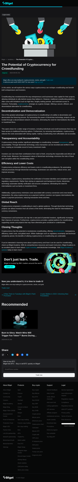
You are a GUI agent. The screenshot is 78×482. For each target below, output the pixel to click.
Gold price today (23, 466)
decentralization (58, 231)
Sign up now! (39, 82)
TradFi (20, 397)
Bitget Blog (6, 407)
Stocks (20, 403)
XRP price (35, 438)
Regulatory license (67, 406)
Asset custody (51, 419)
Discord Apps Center (24, 456)
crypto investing (31, 247)
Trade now (39, 375)
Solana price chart (38, 424)
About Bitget (7, 390)
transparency (64, 142)
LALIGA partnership (9, 433)
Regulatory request (67, 399)
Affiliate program (52, 413)
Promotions (50, 426)
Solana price (36, 448)
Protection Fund (8, 423)
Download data (51, 423)
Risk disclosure (66, 419)
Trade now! (49, 80)
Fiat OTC (20, 443)
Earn (19, 416)
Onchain (20, 400)
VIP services (51, 409)
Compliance (65, 402)
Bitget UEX (6, 426)
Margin (20, 413)
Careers (5, 400)
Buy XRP (35, 403)
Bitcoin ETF (36, 431)
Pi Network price (37, 441)
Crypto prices (36, 414)
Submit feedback (52, 390)
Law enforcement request (66, 394)
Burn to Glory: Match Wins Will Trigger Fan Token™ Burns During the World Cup (18, 334)
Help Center (50, 393)
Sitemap (5, 447)
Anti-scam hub (51, 402)
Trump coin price (37, 452)
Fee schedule (51, 433)
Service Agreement (67, 390)
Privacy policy (65, 413)
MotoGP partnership (9, 437)
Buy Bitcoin (35, 393)
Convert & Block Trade (23, 408)
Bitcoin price (36, 417)
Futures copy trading (24, 423)
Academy (11, 59)
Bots (19, 430)
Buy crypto (35, 390)
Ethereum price (37, 421)
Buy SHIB (35, 410)
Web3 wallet (21, 440)
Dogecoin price (37, 455)
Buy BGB (35, 407)
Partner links (7, 430)
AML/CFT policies (67, 409)
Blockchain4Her (8, 443)
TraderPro (21, 437)
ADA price (35, 445)
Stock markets (22, 463)
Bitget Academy (8, 403)
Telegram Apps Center (22, 452)
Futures (20, 393)
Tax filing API (51, 437)
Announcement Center (8, 415)
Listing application (52, 406)
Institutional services (53, 416)
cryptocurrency (23, 104)
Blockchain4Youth (8, 440)
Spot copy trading (23, 419)
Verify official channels (51, 398)
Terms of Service (66, 416)
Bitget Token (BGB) (9, 410)
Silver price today (23, 470)
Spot (19, 390)
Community (6, 397)
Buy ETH (35, 397)
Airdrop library (22, 459)
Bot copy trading (23, 426)
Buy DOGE (35, 400)
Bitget (3, 59)
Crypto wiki (35, 434)
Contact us (6, 393)
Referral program (52, 430)
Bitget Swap (21, 447)
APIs (19, 433)
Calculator (35, 427)
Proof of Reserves (8, 419)
